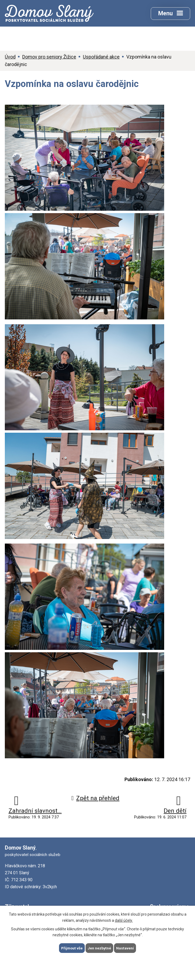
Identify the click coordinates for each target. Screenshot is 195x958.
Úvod (10, 57)
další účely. (124, 920)
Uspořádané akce (101, 57)
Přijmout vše (72, 948)
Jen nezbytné (100, 948)
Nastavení (125, 948)
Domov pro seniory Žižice (49, 57)
